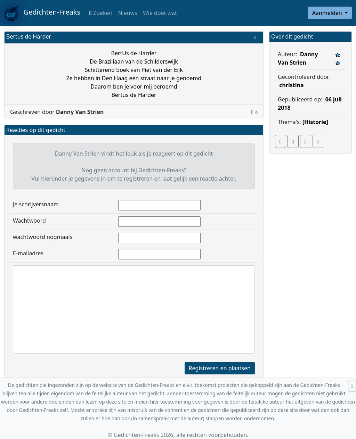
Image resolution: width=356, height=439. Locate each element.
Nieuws (127, 13)
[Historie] (315, 122)
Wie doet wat (160, 13)
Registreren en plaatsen (220, 368)
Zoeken (100, 13)
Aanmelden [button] (327, 13)
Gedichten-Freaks (42, 13)
